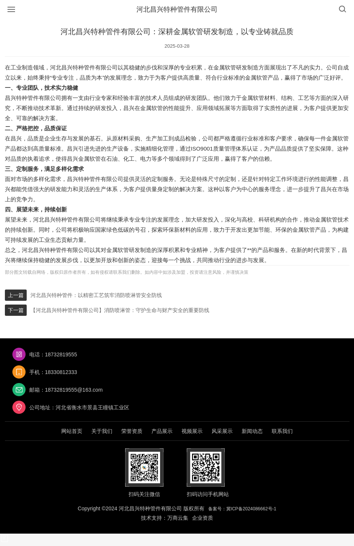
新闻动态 (252, 431)
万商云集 (177, 518)
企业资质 (202, 518)
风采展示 (222, 431)
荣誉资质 (131, 431)
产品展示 (161, 431)
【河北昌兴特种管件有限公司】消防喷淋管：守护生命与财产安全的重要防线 (119, 310)
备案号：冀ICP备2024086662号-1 (242, 508)
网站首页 (71, 431)
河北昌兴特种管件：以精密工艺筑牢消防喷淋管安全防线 (96, 295)
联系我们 (282, 431)
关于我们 (101, 431)
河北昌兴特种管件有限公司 (177, 9)
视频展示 (192, 431)
